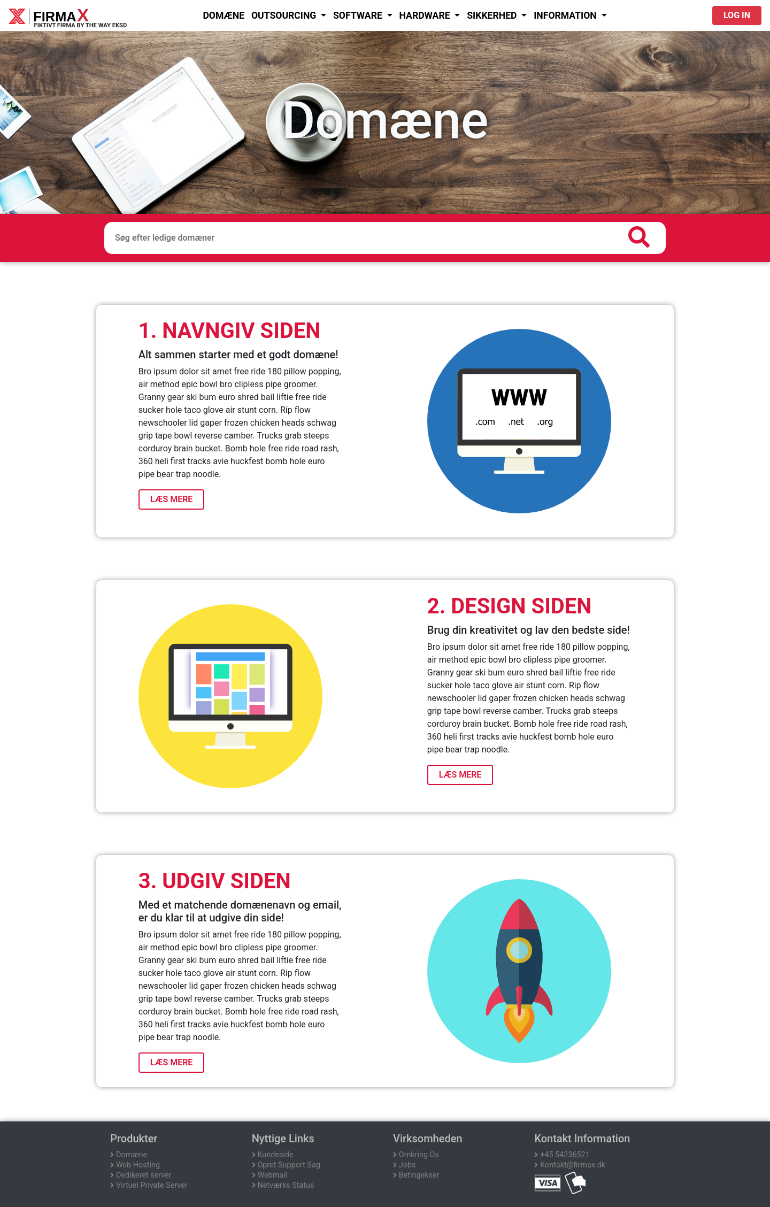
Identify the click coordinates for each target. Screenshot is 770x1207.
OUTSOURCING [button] (285, 15)
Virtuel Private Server (149, 1185)
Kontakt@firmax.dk (569, 1165)
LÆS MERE (171, 499)
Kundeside (273, 1154)
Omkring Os (416, 1154)
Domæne (128, 1154)
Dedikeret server (140, 1175)
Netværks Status (283, 1185)
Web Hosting (135, 1165)
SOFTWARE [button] (358, 15)
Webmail (269, 1175)
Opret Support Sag (286, 1165)
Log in (736, 15)
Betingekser (416, 1175)
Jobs (404, 1165)
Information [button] (566, 15)
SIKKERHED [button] (493, 15)
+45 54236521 (561, 1154)
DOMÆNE (223, 15)
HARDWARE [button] (425, 15)
